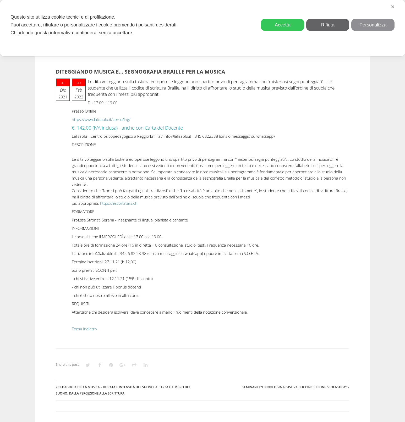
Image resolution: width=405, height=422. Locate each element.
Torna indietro (84, 328)
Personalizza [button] (372, 24)
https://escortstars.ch (119, 203)
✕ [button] (393, 7)
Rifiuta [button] (328, 24)
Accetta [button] (283, 24)
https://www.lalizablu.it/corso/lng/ (101, 119)
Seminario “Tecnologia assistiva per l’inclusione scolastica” (294, 387)
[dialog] (202, 28)
